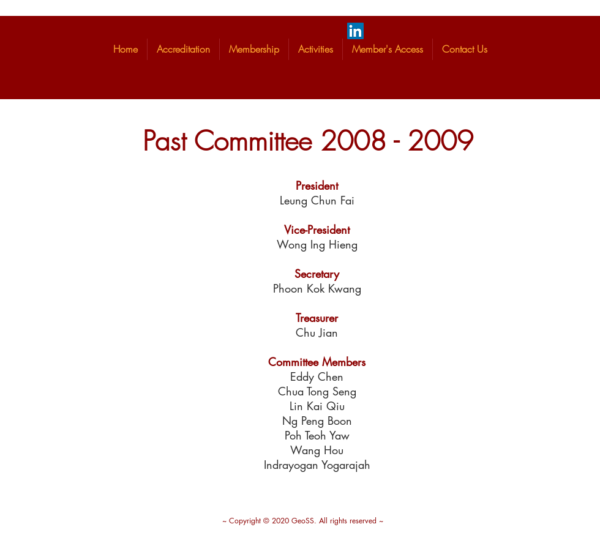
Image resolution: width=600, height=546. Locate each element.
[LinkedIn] (355, 31)
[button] (183, 49)
